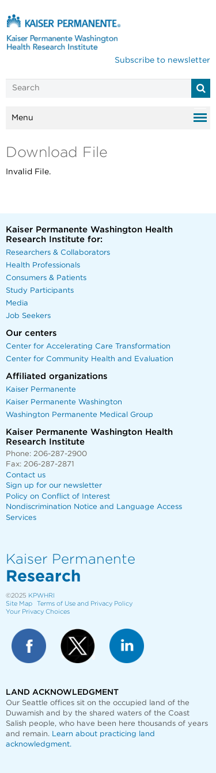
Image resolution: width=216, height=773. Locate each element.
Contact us (26, 475)
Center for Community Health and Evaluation (89, 359)
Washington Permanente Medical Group (79, 415)
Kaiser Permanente (41, 389)
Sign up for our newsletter (54, 485)
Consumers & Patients (46, 278)
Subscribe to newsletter (162, 60)
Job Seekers (28, 316)
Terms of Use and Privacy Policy (84, 603)
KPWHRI (41, 595)
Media (17, 303)
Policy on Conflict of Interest (58, 496)
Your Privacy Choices (38, 612)
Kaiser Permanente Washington (64, 402)
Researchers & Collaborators (58, 253)
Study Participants (40, 290)
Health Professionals (43, 265)
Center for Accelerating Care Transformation (88, 346)
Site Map (19, 603)
